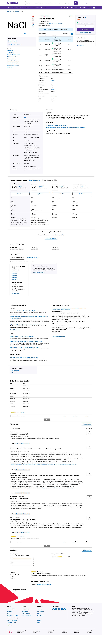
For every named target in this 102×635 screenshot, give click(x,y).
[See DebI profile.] (11, 514)
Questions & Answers (13, 65)
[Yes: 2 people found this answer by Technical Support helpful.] (17, 529)
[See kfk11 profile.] (11, 428)
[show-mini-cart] (91, 8)
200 (25, 117)
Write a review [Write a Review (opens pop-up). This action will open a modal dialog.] (52, 23)
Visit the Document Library (39, 272)
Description (10, 52)
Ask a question (87, 420)
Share (71, 16)
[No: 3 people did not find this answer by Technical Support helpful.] (22, 510)
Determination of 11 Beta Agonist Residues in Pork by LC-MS (26, 341)
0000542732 (14, 275)
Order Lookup (74, 7)
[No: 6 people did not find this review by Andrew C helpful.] (44, 577)
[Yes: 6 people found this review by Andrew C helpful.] (39, 577)
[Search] (76, 3)
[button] (65, 7)
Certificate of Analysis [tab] (17, 258)
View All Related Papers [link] (58, 336)
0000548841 (14, 272)
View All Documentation (14, 44)
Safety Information (12, 57)
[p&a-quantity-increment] (93, 26)
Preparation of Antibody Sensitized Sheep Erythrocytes (24, 311)
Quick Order (83, 7)
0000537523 (14, 279)
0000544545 (14, 273)
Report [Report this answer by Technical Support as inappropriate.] (27, 440)
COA (10, 41)
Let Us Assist (80, 45)
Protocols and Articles (13, 61)
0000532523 (14, 277)
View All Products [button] (51, 238)
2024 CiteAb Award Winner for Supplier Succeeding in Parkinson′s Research (66, 127)
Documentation (11, 59)
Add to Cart (85, 29)
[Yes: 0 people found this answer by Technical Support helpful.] (17, 440)
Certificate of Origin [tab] (33, 258)
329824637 (53, 89)
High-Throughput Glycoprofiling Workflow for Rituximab (25, 324)
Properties (10, 50)
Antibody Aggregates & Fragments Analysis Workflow (24, 347)
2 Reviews (22, 412)
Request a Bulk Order (85, 32)
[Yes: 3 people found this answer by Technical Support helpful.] (17, 510)
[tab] (10, 11)
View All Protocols (14, 330)
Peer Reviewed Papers (13, 63)
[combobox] (51, 3)
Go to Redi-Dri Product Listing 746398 (56, 125)
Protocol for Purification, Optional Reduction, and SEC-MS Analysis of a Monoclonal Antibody (29, 317)
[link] (13, 412)
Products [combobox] (28, 3)
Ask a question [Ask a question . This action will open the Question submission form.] (59, 23)
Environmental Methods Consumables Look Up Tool (24, 357)
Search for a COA (15, 293)
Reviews (9, 67)
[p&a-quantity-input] (85, 26)
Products (9, 11)
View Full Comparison (35, 180)
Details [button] (91, 23)
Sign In (45, 29)
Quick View (20, 194)
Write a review (87, 543)
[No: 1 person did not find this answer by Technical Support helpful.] (22, 440)
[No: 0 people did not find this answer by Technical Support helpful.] (22, 466)
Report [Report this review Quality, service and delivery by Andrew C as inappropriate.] (49, 577)
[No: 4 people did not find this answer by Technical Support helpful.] (22, 529)
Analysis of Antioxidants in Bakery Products (21, 336)
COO (14, 41)
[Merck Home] (12, 3)
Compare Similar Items (13, 54)
